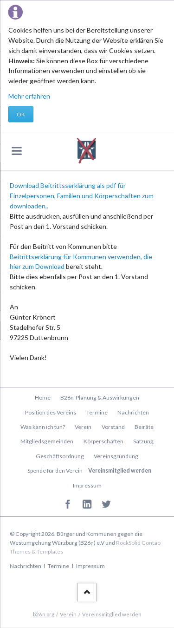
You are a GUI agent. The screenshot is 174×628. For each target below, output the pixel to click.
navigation (16, 151)
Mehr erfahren (29, 96)
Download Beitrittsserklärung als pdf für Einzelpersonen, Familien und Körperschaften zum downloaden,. (82, 195)
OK (21, 114)
